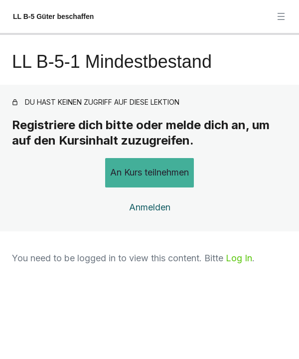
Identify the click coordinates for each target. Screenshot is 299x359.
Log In (239, 258)
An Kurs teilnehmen (149, 172)
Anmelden (149, 207)
